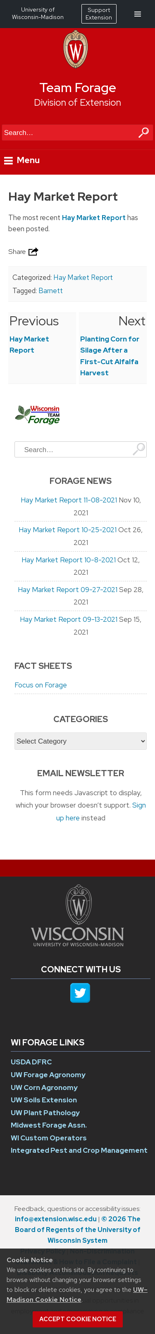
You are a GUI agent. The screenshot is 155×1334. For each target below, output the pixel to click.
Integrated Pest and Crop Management (79, 1150)
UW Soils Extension (44, 1099)
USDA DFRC (31, 1061)
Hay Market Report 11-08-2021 (69, 500)
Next (132, 320)
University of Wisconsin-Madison (38, 13)
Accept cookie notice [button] (77, 1319)
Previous (34, 320)
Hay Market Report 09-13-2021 (68, 619)
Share (24, 251)
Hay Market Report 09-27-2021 (67, 589)
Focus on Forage (40, 685)
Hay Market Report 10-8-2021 (68, 559)
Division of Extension (77, 102)
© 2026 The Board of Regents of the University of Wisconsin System (78, 1230)
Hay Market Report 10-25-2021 (68, 529)
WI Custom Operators (49, 1137)
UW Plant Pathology (45, 1112)
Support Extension (99, 13)
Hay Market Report (94, 217)
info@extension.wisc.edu (56, 1219)
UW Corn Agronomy (44, 1087)
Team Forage (77, 87)
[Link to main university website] (77, 943)
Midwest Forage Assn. (49, 1125)
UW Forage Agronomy (48, 1074)
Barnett (50, 290)
